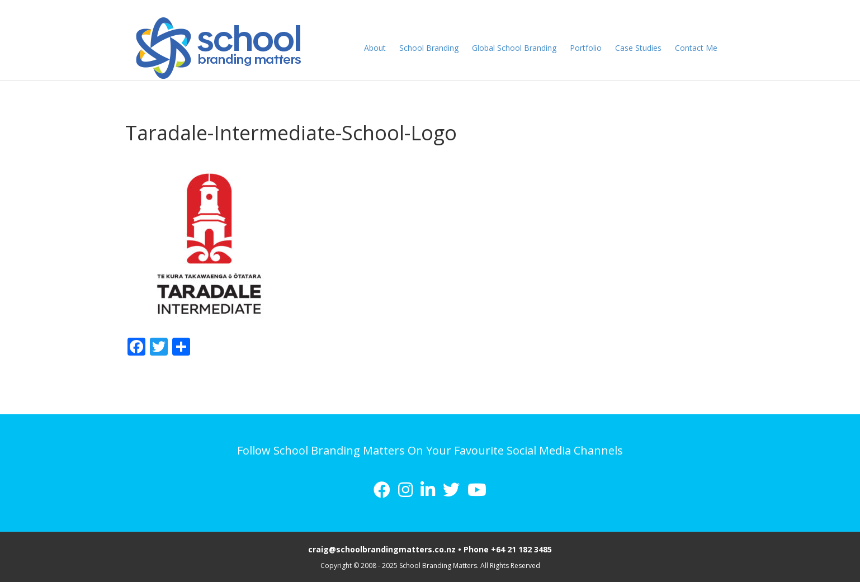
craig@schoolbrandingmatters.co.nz (382, 549)
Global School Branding (525, 47)
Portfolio (596, 47)
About (385, 47)
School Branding (439, 47)
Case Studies (649, 47)
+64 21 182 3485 (521, 549)
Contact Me (707, 47)
